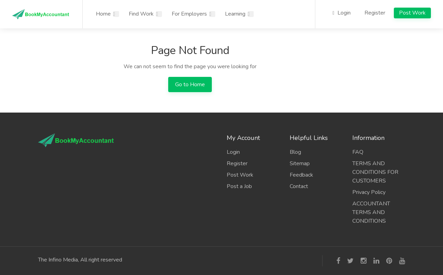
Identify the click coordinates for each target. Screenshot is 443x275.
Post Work (412, 13)
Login (342, 13)
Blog (295, 152)
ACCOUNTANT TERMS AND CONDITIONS (371, 212)
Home (103, 14)
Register (374, 13)
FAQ (357, 152)
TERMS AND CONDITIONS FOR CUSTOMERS (375, 172)
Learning (235, 14)
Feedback (301, 175)
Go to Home (190, 84)
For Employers (189, 14)
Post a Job (239, 186)
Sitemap (300, 163)
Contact (299, 186)
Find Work (141, 14)
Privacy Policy (369, 192)
